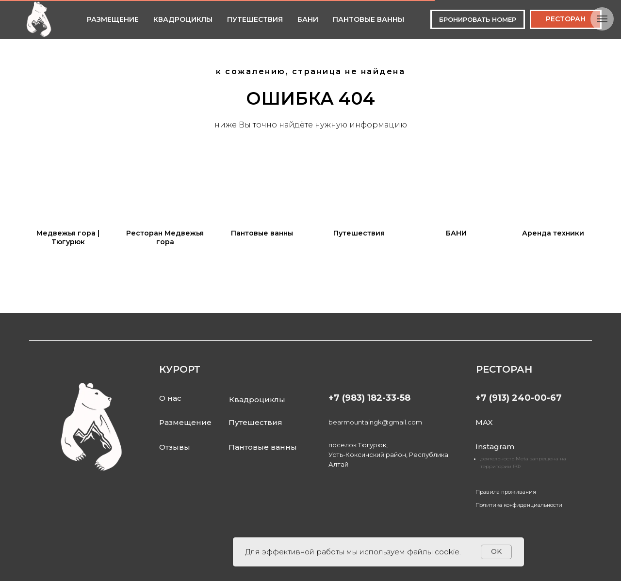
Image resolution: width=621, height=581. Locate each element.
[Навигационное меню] (602, 19)
